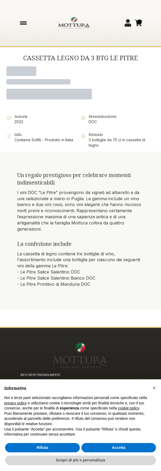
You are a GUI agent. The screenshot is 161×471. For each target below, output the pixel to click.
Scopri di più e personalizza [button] (80, 460)
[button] (154, 388)
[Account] (128, 23)
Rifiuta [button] (42, 447)
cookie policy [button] (128, 408)
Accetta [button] (118, 447)
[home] (74, 23)
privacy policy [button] (15, 403)
